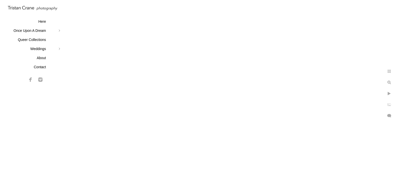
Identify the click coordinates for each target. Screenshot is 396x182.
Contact (40, 67)
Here (42, 21)
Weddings (38, 49)
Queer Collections (32, 40)
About (41, 58)
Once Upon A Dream (30, 31)
